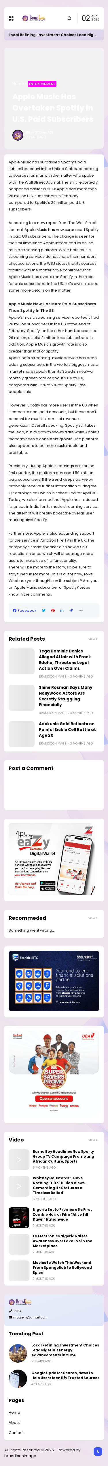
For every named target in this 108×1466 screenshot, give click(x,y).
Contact (16, 1432)
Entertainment (42, 83)
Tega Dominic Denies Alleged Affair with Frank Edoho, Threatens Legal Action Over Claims (65, 659)
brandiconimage (20, 1455)
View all (93, 639)
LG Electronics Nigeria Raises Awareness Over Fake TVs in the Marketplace (62, 1241)
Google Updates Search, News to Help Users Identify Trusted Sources (65, 1375)
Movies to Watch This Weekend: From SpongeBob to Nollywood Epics (62, 1267)
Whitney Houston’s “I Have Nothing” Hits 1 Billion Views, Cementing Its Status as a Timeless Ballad (59, 1185)
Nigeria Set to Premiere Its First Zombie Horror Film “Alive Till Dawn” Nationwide (62, 1214)
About (14, 1422)
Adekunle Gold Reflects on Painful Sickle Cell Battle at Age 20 (67, 729)
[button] (81, 610)
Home (18, 83)
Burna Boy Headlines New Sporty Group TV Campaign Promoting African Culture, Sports (63, 1156)
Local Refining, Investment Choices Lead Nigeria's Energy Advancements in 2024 (65, 1350)
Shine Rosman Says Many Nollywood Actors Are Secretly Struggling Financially (65, 696)
